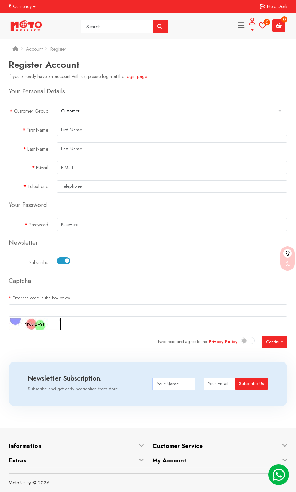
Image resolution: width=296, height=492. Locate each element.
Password (38, 224)
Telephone (37, 186)
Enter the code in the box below (41, 298)
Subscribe (38, 262)
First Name (37, 129)
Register (58, 48)
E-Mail (42, 167)
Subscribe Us (251, 383)
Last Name (37, 148)
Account (34, 48)
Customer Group (31, 111)
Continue (274, 342)
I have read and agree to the (196, 342)
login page (136, 76)
